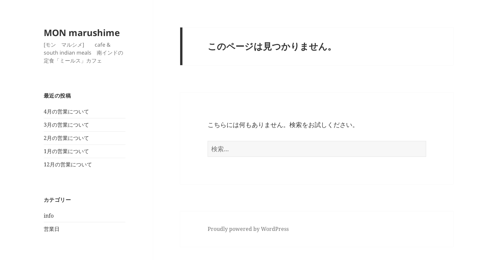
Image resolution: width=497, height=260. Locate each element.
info (49, 215)
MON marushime (82, 32)
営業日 (52, 229)
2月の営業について (66, 138)
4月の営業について (66, 111)
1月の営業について (66, 151)
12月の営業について (68, 164)
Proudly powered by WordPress (248, 229)
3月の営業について (66, 124)
